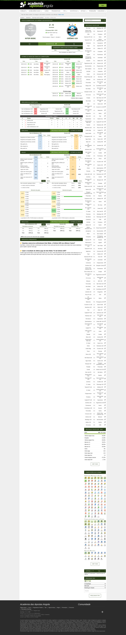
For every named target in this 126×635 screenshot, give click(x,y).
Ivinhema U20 (88, 149)
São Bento (88, 216)
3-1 (73, 76)
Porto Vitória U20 (100, 82)
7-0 (94, 158)
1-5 (94, 328)
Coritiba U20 (100, 186)
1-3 (41, 70)
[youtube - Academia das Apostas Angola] (86, 608)
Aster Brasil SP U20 (88, 107)
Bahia (68, 72)
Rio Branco (100, 156)
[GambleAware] (24, 633)
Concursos (102, 11)
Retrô (100, 37)
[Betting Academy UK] (99, 612)
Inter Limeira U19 (88, 153)
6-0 (73, 67)
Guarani (88, 60)
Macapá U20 (100, 180)
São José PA (100, 211)
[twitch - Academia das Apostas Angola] (79, 608)
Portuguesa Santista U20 (88, 57)
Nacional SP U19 (88, 37)
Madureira (100, 110)
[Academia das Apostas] (82, 612)
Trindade (100, 183)
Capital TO (100, 130)
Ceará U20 (100, 208)
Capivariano (88, 118)
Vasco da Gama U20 (100, 193)
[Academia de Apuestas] (92, 612)
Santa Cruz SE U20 (100, 95)
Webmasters (37, 613)
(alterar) (86, 574)
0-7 (94, 165)
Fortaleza (100, 34)
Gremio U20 (44, 113)
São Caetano (88, 68)
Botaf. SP (88, 141)
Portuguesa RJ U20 (100, 189)
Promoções (92, 11)
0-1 (94, 43)
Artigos (84, 11)
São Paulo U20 (100, 97)
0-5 (94, 186)
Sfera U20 (88, 116)
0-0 (41, 74)
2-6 (35, 113)
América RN (100, 141)
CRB (88, 34)
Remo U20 (67, 76)
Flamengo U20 (100, 216)
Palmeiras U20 (100, 174)
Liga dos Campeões (80, 623)
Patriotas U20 (100, 125)
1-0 (94, 76)
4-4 (94, 393)
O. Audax (88, 211)
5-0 (73, 79)
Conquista (100, 51)
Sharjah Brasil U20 (88, 183)
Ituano (88, 74)
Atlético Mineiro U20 (100, 171)
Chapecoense (100, 66)
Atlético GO (100, 60)
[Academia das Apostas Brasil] (86, 612)
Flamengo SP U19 (88, 180)
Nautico (100, 195)
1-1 (41, 72)
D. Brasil (88, 156)
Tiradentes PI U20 (88, 205)
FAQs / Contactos (45, 614)
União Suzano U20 (88, 110)
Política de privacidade (35, 616)
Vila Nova (100, 76)
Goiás (100, 136)
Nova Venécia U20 (88, 165)
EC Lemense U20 (88, 208)
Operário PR (100, 45)
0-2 (41, 64)
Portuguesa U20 (88, 136)
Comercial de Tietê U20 (88, 122)
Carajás (88, 97)
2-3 (73, 72)
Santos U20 (100, 165)
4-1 (73, 93)
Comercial (88, 43)
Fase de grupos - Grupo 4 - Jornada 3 (51, 37)
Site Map (22, 612)
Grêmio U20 (72, 38)
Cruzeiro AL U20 (100, 107)
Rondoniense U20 (88, 201)
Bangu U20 (88, 85)
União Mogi (88, 130)
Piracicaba (88, 195)
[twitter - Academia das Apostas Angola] (82, 608)
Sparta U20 (88, 189)
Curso (46, 11)
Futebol (67, 620)
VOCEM (88, 71)
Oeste (88, 168)
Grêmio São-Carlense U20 (88, 31)
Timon (100, 158)
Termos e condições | (25, 616)
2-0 (73, 70)
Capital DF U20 (100, 121)
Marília (88, 289)
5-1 (94, 422)
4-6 (94, 74)
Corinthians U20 (100, 85)
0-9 (94, 348)
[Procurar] (103, 20)
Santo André (88, 133)
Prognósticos (56, 11)
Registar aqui (37, 610)
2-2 (94, 71)
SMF (29, 612)
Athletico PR (68, 81)
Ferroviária (88, 82)
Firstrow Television (91, 629)
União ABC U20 (88, 174)
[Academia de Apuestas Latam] (95, 612)
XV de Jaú (88, 94)
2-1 (73, 83)
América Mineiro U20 (100, 149)
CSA (88, 104)
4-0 (94, 40)
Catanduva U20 (88, 198)
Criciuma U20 (100, 74)
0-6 (73, 64)
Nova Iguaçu (47, 74)
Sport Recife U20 (100, 133)
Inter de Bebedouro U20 (27, 109)
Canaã (100, 177)
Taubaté (88, 125)
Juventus (88, 177)
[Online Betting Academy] (89, 612)
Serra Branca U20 (47, 64)
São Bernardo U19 (88, 51)
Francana (88, 214)
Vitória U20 (100, 104)
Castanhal (100, 71)
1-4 (94, 259)
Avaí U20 (100, 68)
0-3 (94, 189)
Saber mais (61, 14)
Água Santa (88, 139)
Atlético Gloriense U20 (100, 40)
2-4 (73, 95)
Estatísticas (74, 11)
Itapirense (88, 48)
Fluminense (100, 54)
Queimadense (100, 168)
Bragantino (88, 113)
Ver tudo (95, 464)
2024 (51, 35)
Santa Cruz (100, 118)
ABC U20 (100, 91)
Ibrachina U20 (88, 127)
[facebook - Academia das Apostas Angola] (89, 608)
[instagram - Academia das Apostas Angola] (92, 608)
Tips (65, 11)
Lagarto (88, 54)
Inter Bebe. (30, 38)
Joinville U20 (100, 145)
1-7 (94, 310)
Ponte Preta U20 (88, 76)
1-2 (94, 28)
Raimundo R (100, 31)
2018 (30, 70)
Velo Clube (88, 101)
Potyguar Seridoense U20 (88, 193)
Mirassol (79, 93)
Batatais (47, 72)
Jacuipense (100, 43)
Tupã (88, 45)
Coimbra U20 (68, 95)
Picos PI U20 (100, 127)
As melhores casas (35, 11)
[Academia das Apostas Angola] (79, 612)
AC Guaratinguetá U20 (88, 145)
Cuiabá (100, 152)
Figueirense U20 (47, 67)
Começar (23, 11)
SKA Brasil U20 (88, 158)
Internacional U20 (68, 86)
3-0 (94, 139)
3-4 (41, 67)
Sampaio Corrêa (88, 91)
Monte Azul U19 (88, 186)
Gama (100, 201)
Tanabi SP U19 (88, 40)
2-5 (94, 292)
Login (102, 5)
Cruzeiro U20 (47, 70)
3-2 (73, 74)
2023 (62, 70)
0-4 (94, 174)
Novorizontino (88, 66)
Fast (100, 116)
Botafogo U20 (100, 28)
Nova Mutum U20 (88, 161)
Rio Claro (88, 28)
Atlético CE (100, 48)
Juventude (100, 57)
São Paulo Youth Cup (51, 32)
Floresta (88, 171)
